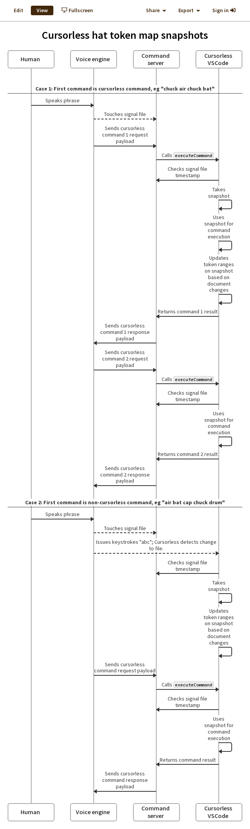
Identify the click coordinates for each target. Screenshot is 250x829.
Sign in (224, 10)
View (42, 10)
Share (156, 10)
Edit (18, 10)
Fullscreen (77, 10)
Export (189, 10)
